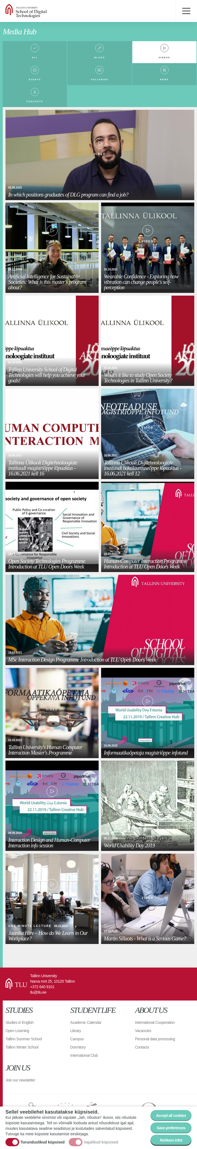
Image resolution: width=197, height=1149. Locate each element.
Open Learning (17, 1031)
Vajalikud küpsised (101, 1142)
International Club (84, 1055)
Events (35, 79)
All (35, 57)
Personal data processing (155, 1039)
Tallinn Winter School (21, 1047)
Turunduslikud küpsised (43, 1142)
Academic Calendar (85, 1022)
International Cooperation (155, 1022)
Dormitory (77, 1047)
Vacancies (143, 1031)
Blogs (99, 57)
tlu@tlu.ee (38, 992)
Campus (77, 1039)
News (164, 79)
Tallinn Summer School (23, 1039)
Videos (164, 57)
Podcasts (35, 101)
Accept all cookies (171, 1115)
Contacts (142, 1047)
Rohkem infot (171, 1140)
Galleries (100, 79)
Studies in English (19, 1022)
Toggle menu (186, 11)
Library (75, 1031)
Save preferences (171, 1128)
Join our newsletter (20, 1080)
